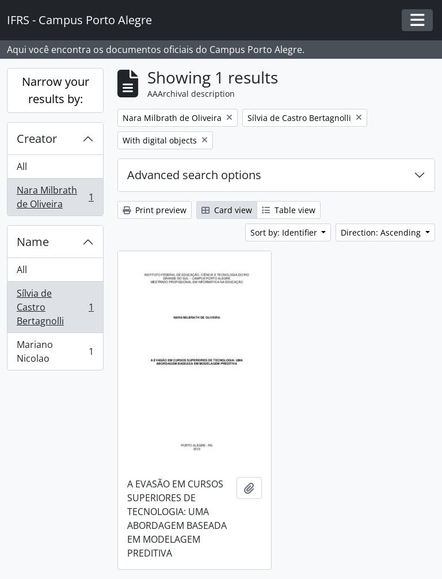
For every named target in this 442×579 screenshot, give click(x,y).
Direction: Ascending (382, 232)
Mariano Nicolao (55, 351)
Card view (226, 210)
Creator (37, 138)
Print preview (154, 210)
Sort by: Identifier (284, 232)
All (22, 166)
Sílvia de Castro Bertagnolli (55, 307)
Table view (288, 210)
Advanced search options (194, 175)
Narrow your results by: (55, 90)
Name (33, 241)
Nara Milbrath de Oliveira (55, 197)
